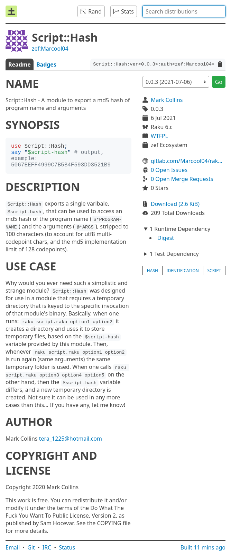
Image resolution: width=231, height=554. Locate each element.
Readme (19, 64)
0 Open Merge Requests (182, 179)
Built (203, 547)
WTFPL (159, 136)
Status (67, 547)
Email (13, 547)
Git (31, 547)
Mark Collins (167, 100)
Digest (165, 238)
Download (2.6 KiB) (175, 204)
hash (152, 271)
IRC (47, 547)
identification (183, 271)
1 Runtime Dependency (180, 229)
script (214, 271)
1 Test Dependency (174, 254)
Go (218, 82)
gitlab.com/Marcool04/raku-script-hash (188, 161)
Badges (46, 64)
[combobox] (183, 11)
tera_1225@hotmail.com (70, 438)
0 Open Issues (169, 170)
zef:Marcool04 (50, 48)
